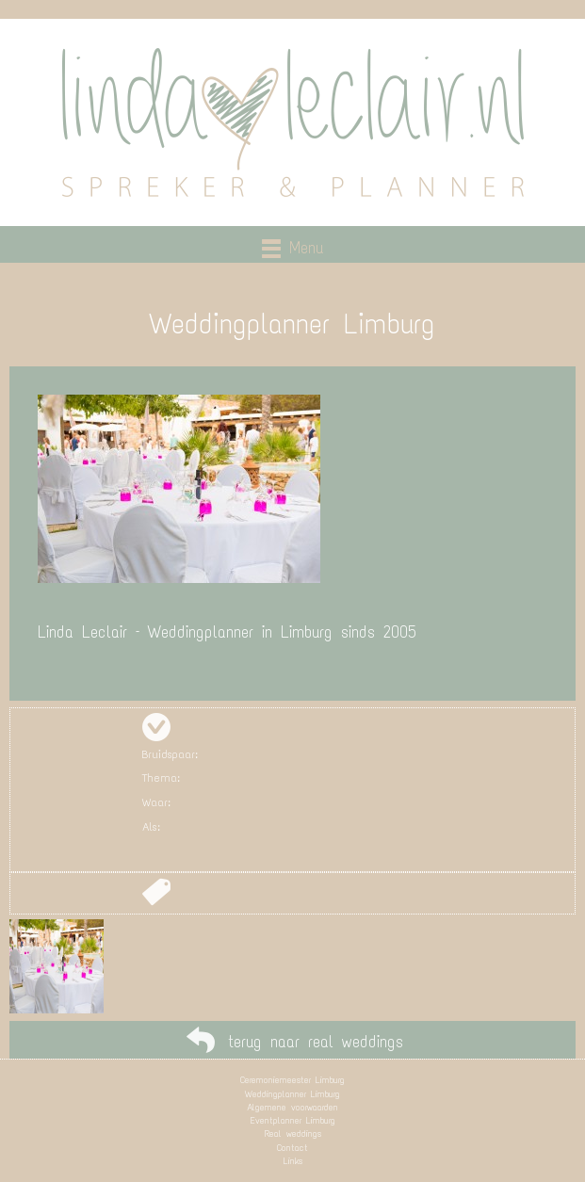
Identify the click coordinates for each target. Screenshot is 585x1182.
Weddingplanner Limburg (292, 1094)
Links (293, 1161)
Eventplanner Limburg (293, 1120)
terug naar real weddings (315, 1041)
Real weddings (293, 1133)
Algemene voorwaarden (292, 1107)
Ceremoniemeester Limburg (292, 1080)
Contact (292, 1148)
